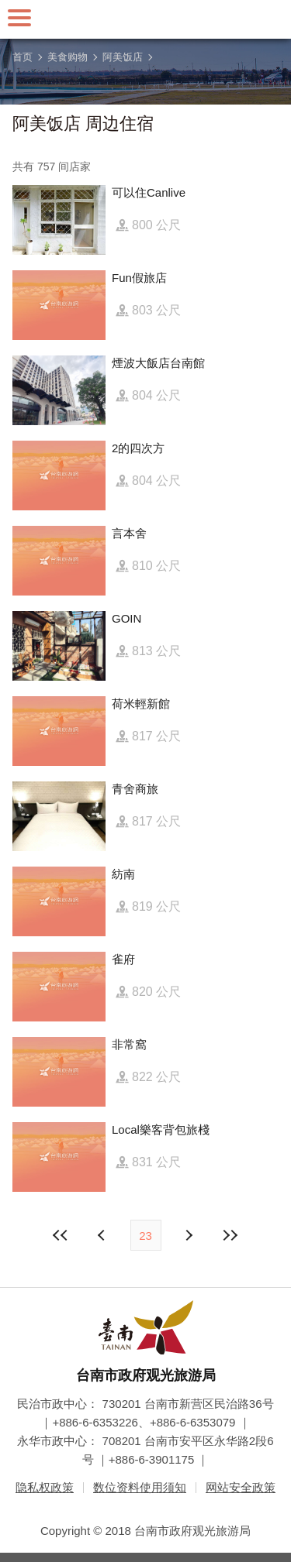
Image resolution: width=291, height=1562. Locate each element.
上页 (188, 1235)
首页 (22, 57)
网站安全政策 (240, 1487)
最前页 (60, 1235)
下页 (103, 1235)
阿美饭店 (122, 57)
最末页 (230, 1235)
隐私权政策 (45, 1487)
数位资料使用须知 (139, 1487)
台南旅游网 (146, 19)
